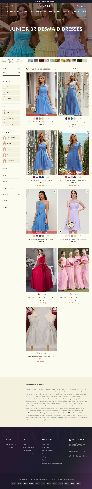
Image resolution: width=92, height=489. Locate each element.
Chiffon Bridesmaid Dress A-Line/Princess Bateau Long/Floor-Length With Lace (74, 298)
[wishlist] (78, 6)
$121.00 (73, 242)
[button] (11, 68)
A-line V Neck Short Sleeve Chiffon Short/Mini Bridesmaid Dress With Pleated (74, 180)
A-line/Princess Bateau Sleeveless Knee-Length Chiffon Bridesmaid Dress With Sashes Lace (74, 239)
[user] (82, 6)
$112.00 (41, 183)
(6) (46, 185)
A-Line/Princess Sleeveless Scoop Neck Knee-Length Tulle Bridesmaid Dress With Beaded (42, 356)
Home (4, 61)
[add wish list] (55, 74)
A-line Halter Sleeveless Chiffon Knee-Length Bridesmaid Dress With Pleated (42, 122)
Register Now (53, 1)
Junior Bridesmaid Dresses (19, 61)
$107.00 (41, 124)
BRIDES (25, 12)
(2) (78, 127)
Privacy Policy (69, 480)
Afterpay (45, 457)
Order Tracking (27, 451)
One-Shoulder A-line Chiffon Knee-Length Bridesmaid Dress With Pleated (42, 239)
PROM (6, 12)
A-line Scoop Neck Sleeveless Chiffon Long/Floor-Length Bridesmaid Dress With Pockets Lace (74, 122)
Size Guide (45, 444)
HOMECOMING (15, 12)
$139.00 (41, 300)
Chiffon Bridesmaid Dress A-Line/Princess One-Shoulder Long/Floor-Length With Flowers (42, 298)
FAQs (24, 444)
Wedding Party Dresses (10, 61)
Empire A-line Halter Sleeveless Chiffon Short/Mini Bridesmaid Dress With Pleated (42, 180)
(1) (78, 185)
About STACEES (11, 444)
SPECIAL (69, 12)
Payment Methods (47, 451)
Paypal (44, 460)
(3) (78, 303)
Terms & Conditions (57, 480)
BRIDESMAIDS (41, 12)
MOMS (31, 12)
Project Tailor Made (29, 454)
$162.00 (73, 300)
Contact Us (45, 447)
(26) (46, 303)
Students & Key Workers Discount (52, 463)
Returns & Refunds (28, 447)
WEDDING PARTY (54, 12)
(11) (46, 362)
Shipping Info (10, 447)
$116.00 (41, 242)
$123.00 (73, 124)
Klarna (44, 454)
